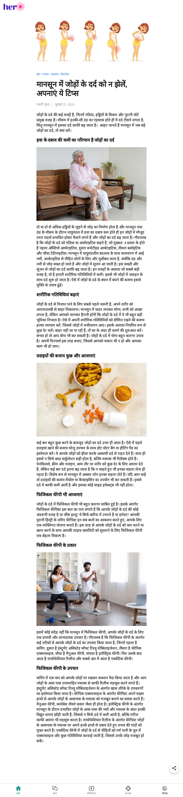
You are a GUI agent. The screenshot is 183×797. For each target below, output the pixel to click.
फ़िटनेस (65, 74)
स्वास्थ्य (55, 74)
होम (38, 74)
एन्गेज (45, 74)
